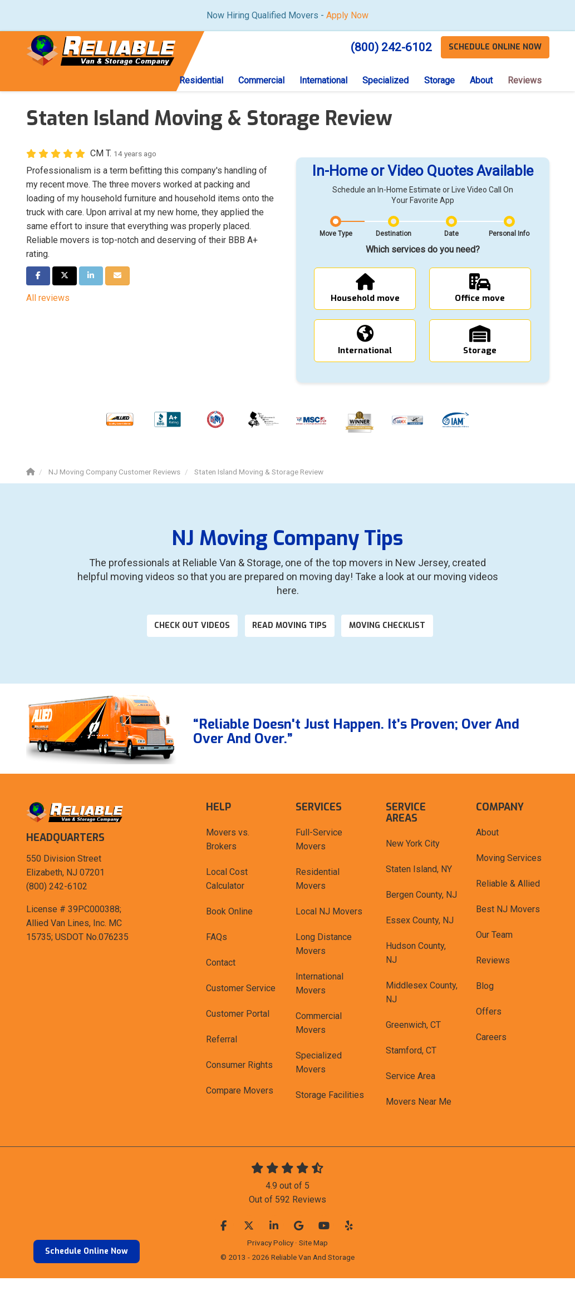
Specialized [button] (380, 81)
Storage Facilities (330, 1107)
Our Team (494, 947)
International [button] (317, 81)
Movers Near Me (418, 1114)
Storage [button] (435, 81)
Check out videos (187, 637)
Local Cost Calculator (227, 891)
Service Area (410, 1089)
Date (451, 235)
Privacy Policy (270, 1255)
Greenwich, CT (413, 1037)
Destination (393, 235)
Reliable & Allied (508, 896)
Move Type (336, 235)
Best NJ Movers (508, 922)
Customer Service (241, 1001)
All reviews (48, 299)
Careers (491, 1050)
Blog (485, 998)
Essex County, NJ (420, 933)
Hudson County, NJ (416, 965)
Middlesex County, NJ (422, 1005)
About (487, 845)
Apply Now (347, 15)
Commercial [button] (253, 81)
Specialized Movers (319, 1075)
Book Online (229, 924)
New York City (413, 856)
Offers (489, 1024)
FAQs (216, 949)
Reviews (493, 973)
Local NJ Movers (329, 924)
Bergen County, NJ (421, 907)
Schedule (494, 47)
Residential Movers (318, 891)
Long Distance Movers (324, 956)
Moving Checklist (396, 637)
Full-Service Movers (319, 852)
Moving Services (509, 870)
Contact (220, 975)
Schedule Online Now (86, 1251)
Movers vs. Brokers (227, 852)
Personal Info (509, 235)
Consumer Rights (239, 1077)
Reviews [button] (524, 81)
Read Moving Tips (291, 637)
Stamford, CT (411, 1063)
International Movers (319, 996)
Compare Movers (239, 1103)
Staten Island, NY (419, 882)
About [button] (479, 81)
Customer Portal (237, 1026)
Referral (221, 1052)
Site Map (313, 1255)
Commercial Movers (319, 1035)
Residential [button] (191, 81)
